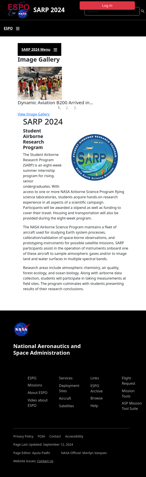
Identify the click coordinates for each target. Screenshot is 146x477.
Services (66, 378)
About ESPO (37, 392)
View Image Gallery (34, 114)
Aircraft (65, 398)
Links (94, 378)
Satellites (66, 405)
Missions (35, 385)
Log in (107, 5)
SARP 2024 (49, 10)
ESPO (32, 378)
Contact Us (45, 461)
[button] (26, 89)
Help (94, 405)
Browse (96, 398)
